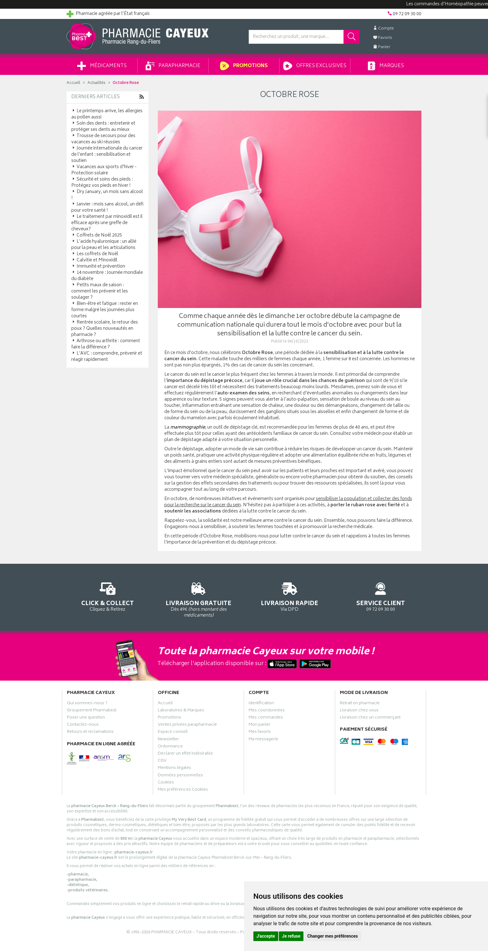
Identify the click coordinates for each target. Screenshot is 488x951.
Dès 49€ (199, 598)
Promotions (244, 66)
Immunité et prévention (98, 266)
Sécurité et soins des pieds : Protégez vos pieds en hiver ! (102, 183)
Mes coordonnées (267, 711)
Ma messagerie (263, 740)
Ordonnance (170, 747)
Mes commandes (266, 718)
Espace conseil (173, 732)
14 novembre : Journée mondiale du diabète (107, 276)
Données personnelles (180, 776)
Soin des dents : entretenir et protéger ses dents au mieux (103, 127)
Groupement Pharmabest (91, 711)
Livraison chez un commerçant (370, 718)
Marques (386, 66)
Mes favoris (260, 732)
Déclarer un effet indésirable (185, 754)
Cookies (166, 783)
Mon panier (259, 725)
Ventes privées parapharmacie (187, 725)
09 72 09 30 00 (381, 596)
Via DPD (290, 596)
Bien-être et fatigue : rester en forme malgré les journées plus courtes (104, 310)
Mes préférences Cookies (183, 790)
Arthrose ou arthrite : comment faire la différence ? (105, 344)
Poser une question (86, 718)
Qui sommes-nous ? (87, 704)
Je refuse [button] (291, 936)
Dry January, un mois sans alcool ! (107, 195)
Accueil (73, 83)
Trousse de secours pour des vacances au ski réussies (103, 139)
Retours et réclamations (90, 732)
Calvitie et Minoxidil (94, 260)
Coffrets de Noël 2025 (96, 235)
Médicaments (102, 66)
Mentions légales (174, 768)
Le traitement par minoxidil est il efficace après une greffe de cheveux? (107, 223)
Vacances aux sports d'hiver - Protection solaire (104, 170)
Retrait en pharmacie (360, 704)
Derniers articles (95, 97)
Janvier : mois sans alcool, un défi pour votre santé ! (107, 207)
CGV (162, 761)
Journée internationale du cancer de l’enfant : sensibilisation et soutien (107, 155)
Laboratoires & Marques (181, 711)
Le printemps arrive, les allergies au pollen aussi (107, 114)
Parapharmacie (173, 66)
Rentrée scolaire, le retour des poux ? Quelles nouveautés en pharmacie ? (104, 329)
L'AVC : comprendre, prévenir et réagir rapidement (106, 357)
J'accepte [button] (265, 936)
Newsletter (168, 740)
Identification (261, 704)
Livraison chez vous (359, 711)
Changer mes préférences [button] (332, 936)
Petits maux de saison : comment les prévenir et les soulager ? (99, 291)
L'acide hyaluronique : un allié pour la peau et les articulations (103, 245)
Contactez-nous (83, 725)
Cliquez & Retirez (107, 596)
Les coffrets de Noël (94, 254)
